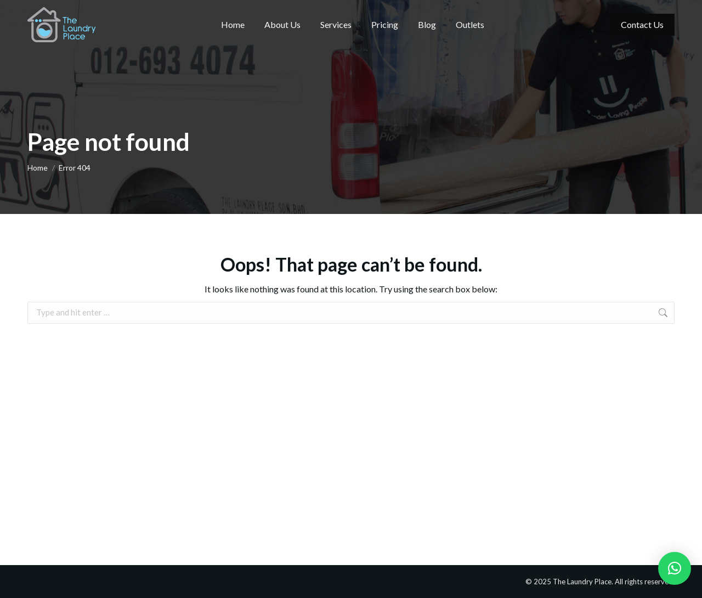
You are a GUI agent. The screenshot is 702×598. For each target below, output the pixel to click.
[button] (674, 568)
